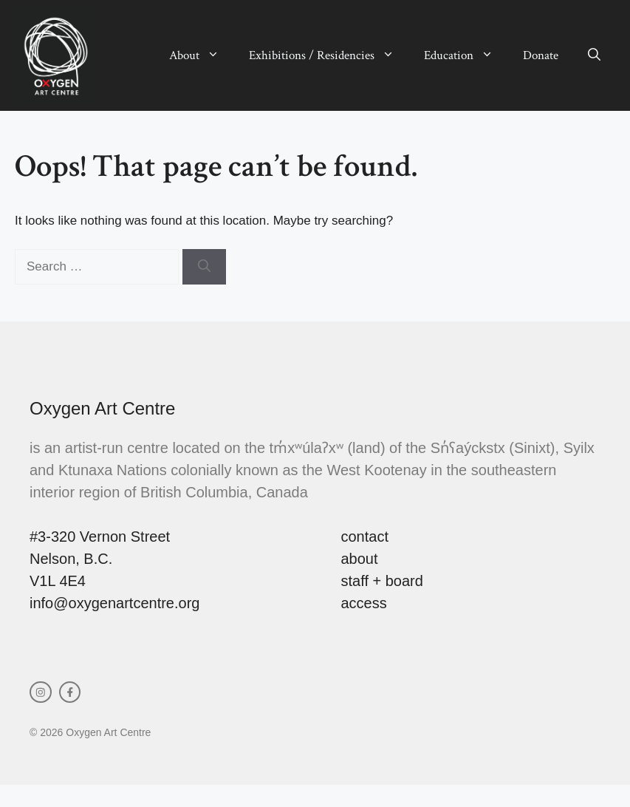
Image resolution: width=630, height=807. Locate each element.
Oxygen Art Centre (102, 408)
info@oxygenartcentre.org (114, 603)
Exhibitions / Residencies (329, 55)
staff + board (382, 581)
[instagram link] (41, 692)
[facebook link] (70, 692)
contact (364, 536)
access (364, 603)
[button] (594, 55)
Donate (540, 55)
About (201, 55)
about (359, 559)
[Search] (204, 267)
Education (466, 55)
